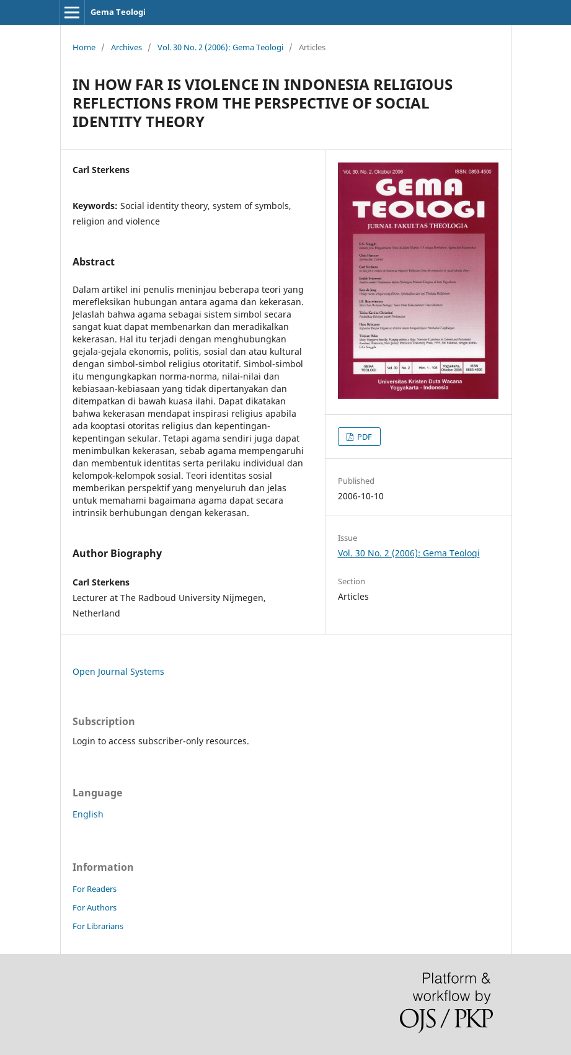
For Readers (95, 888)
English (88, 814)
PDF (363, 436)
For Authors (95, 907)
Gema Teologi (118, 11)
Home (84, 47)
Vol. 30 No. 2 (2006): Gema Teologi (220, 47)
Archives (126, 47)
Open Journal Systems (118, 671)
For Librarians (98, 926)
